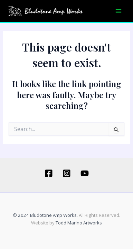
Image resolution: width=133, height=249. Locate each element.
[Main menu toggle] (118, 11)
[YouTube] (84, 173)
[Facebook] (49, 173)
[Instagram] (67, 173)
